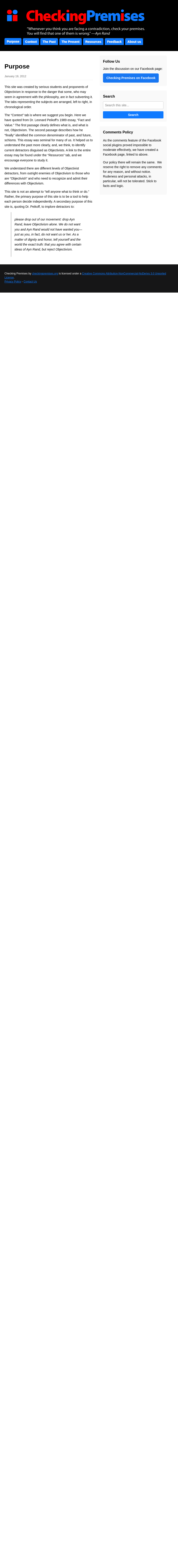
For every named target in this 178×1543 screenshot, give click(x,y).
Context (31, 41)
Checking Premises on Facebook (130, 78)
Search (133, 115)
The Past (49, 41)
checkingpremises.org (45, 273)
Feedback (114, 41)
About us (134, 41)
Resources (93, 41)
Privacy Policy (12, 281)
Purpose (13, 41)
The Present (70, 41)
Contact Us (30, 281)
